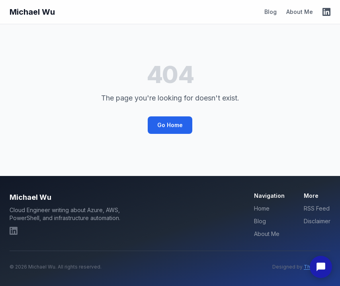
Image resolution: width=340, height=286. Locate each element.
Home (262, 208)
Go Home (170, 125)
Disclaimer (317, 221)
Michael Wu (32, 12)
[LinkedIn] (326, 12)
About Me (299, 11)
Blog (270, 11)
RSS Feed (317, 208)
